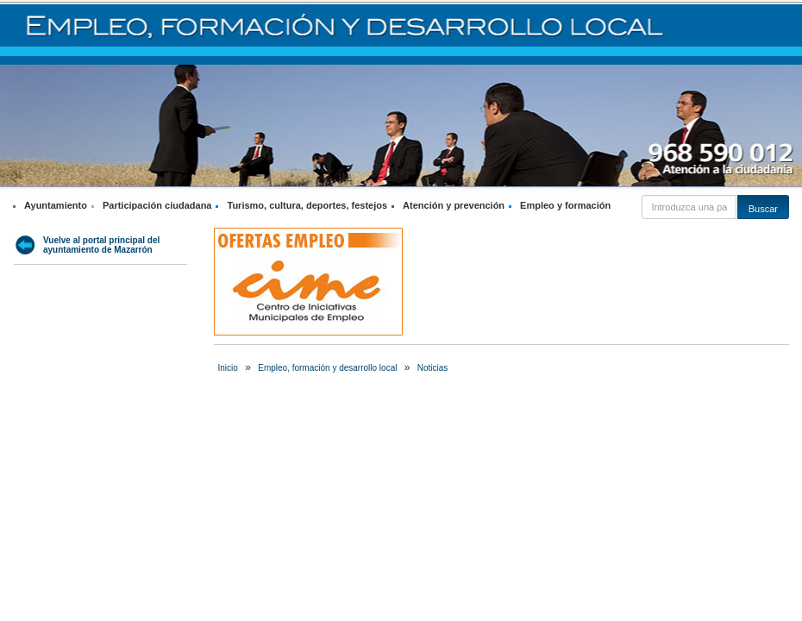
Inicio (228, 368)
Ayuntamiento (55, 205)
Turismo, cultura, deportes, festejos (307, 205)
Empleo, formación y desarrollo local (327, 368)
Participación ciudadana (157, 205)
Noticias (432, 368)
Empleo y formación (565, 205)
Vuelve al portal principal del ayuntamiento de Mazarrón (101, 244)
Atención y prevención (453, 205)
